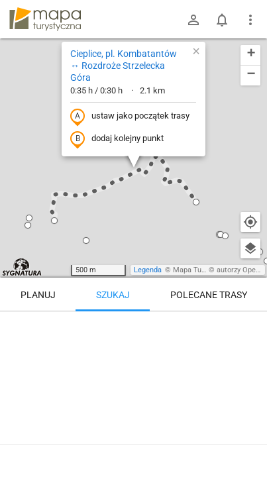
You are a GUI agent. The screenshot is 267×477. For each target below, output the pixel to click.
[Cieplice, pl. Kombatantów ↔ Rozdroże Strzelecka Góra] (133, 367)
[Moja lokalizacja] (250, 222)
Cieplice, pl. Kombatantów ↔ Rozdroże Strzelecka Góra (123, 65)
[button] (86, 240)
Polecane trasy (208, 295)
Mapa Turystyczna (203, 270)
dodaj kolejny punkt (117, 139)
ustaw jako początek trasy (129, 116)
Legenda (148, 270)
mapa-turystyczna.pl (45, 19)
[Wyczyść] (250, 326)
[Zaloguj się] (193, 19)
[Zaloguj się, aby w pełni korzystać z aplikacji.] (246, 440)
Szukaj (113, 295)
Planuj (38, 295)
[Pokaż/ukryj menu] (250, 19)
